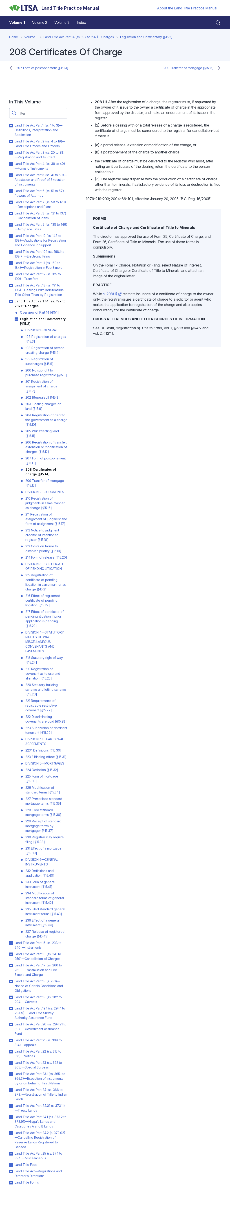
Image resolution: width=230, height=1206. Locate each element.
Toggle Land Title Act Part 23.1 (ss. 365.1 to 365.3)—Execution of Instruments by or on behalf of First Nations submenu (11, 1074)
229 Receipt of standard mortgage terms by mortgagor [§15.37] (43, 825)
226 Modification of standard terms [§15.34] (42, 790)
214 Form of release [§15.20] (46, 557)
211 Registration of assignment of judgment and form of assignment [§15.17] (46, 519)
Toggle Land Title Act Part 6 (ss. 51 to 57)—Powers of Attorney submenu (11, 191)
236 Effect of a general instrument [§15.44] (42, 922)
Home (13, 37)
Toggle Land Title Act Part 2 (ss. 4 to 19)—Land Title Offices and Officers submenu (11, 141)
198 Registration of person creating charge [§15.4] (44, 350)
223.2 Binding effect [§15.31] (45, 757)
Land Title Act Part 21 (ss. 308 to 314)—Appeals (38, 1042)
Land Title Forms (27, 1182)
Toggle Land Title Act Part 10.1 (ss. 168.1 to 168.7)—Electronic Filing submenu (11, 252)
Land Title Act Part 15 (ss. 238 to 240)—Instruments (38, 945)
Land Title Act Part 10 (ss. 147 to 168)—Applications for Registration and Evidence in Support (40, 240)
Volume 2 (39, 22)
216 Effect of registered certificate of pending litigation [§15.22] (42, 600)
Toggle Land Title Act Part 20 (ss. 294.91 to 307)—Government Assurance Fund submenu (11, 1024)
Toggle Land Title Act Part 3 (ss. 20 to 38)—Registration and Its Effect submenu (11, 153)
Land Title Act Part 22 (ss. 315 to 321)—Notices (38, 1053)
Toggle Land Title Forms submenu (11, 1182)
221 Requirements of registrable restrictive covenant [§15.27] (41, 705)
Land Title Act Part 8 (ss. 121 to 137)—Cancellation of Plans (40, 215)
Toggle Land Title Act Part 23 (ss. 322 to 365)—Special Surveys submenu (11, 1063)
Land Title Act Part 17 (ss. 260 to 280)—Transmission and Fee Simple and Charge (38, 970)
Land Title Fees (26, 1165)
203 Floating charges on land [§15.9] (43, 406)
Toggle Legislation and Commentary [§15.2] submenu (16, 319)
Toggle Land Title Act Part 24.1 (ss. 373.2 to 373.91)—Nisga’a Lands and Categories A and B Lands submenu (11, 1117)
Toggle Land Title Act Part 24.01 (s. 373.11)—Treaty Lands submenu (11, 1106)
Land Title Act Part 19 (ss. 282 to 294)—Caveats (38, 999)
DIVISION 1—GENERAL (41, 330)
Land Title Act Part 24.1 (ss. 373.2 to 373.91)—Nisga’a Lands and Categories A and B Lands (40, 1121)
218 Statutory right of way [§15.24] (44, 660)
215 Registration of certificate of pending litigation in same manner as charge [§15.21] (45, 582)
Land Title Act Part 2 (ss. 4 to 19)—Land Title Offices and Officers (40, 143)
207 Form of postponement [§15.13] (42, 68)
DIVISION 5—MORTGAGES (44, 763)
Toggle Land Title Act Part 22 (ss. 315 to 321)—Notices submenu (11, 1051)
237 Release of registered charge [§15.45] (44, 934)
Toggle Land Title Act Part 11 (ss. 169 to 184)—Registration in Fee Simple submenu (11, 263)
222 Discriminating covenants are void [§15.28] (46, 719)
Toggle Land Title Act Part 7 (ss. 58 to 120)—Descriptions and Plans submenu (11, 202)
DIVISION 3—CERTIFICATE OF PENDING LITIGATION (44, 566)
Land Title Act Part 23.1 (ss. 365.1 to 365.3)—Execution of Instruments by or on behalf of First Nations (40, 1078)
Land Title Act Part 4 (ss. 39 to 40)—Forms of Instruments (40, 166)
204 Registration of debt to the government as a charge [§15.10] (46, 419)
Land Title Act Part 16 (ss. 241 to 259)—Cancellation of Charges (38, 956)
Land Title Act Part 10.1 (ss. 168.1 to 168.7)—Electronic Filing (39, 254)
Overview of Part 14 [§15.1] (39, 312)
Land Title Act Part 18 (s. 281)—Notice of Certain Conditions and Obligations (39, 985)
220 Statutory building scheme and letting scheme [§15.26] (45, 689)
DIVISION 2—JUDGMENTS (44, 492)
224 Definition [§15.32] (41, 770)
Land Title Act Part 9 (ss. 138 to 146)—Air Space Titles (41, 227)
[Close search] (215, 22)
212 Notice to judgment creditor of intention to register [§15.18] (42, 535)
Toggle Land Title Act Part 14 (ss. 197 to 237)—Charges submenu (11, 301)
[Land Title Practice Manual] (54, 8)
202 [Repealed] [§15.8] (42, 397)
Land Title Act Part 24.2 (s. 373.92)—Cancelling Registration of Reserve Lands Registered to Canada (40, 1140)
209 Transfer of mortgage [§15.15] (189, 68)
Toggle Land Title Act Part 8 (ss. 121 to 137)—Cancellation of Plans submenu (11, 213)
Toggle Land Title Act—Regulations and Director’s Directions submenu (11, 1171)
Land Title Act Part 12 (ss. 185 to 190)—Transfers (38, 276)
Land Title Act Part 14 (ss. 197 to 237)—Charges (79, 37)
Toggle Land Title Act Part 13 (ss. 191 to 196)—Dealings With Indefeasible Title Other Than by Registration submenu (11, 285)
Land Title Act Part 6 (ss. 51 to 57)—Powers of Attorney (41, 193)
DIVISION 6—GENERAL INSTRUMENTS (41, 862)
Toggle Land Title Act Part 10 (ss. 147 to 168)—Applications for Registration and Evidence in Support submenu (11, 236)
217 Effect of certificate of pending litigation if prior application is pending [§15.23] (44, 619)
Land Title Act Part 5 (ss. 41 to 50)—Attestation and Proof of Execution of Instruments (41, 179)
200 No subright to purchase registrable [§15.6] (46, 372)
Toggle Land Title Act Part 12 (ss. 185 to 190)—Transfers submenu (11, 274)
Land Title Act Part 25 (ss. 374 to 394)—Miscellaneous (38, 1155)
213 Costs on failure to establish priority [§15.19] (43, 548)
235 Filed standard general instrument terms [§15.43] (45, 911)
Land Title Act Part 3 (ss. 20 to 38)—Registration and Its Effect (40, 155)
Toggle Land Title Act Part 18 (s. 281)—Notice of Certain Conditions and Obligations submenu (11, 981)
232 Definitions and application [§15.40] (39, 873)
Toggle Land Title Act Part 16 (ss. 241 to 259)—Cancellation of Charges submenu (11, 954)
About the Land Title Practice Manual (187, 8)
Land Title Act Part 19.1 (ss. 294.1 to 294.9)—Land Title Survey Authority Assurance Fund (40, 1013)
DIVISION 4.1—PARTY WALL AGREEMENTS (45, 741)
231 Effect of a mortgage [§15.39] (43, 850)
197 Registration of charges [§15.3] (45, 339)
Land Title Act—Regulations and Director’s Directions (38, 1173)
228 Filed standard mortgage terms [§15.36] (43, 812)
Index (81, 22)
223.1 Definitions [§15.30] (43, 750)
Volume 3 (62, 22)
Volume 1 (17, 22)
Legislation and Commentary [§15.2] (146, 37)
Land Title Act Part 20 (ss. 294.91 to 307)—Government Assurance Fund (40, 1029)
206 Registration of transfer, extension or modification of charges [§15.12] (46, 447)
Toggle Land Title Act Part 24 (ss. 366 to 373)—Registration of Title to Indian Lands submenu (11, 1090)
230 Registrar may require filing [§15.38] (44, 839)
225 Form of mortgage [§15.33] (41, 778)
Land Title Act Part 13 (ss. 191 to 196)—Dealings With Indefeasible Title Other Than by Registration (39, 290)
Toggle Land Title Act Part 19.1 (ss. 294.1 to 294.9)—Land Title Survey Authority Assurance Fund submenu (11, 1008)
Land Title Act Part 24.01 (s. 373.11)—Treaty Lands (40, 1108)
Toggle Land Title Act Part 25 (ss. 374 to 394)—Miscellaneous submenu (11, 1154)
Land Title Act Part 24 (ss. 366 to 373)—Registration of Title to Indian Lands (41, 1094)
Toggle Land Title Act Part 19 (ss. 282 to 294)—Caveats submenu (11, 997)
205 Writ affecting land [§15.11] (42, 433)
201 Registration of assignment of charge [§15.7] (41, 386)
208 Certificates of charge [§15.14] (40, 472)
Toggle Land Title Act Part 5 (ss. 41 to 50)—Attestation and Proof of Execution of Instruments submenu (11, 175)
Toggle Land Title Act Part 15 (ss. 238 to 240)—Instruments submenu (11, 943)
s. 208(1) (112, 294)
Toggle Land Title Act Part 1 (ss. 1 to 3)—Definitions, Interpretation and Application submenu (11, 125)
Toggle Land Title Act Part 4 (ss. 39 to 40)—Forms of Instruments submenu (11, 164)
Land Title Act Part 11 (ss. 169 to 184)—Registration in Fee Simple (38, 265)
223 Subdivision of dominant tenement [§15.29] (46, 730)
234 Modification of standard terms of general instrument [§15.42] (44, 897)
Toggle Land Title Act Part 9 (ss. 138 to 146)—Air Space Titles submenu (11, 225)
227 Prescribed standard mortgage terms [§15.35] (43, 801)
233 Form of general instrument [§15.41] (40, 884)
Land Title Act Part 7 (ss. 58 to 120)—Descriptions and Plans (40, 204)
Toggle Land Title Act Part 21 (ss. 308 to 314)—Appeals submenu (11, 1040)
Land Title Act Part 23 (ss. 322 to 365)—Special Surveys (38, 1065)
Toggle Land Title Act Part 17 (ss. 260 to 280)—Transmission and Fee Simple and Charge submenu (11, 965)
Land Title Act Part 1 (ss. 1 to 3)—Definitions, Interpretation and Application (38, 130)
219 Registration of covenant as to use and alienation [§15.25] (42, 673)
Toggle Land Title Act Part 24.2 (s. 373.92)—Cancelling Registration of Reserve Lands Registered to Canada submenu (11, 1133)
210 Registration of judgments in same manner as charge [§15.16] (45, 503)
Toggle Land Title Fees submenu (11, 1165)
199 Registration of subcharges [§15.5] (39, 361)
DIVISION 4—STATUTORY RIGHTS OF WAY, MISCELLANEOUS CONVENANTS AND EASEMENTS (44, 641)
